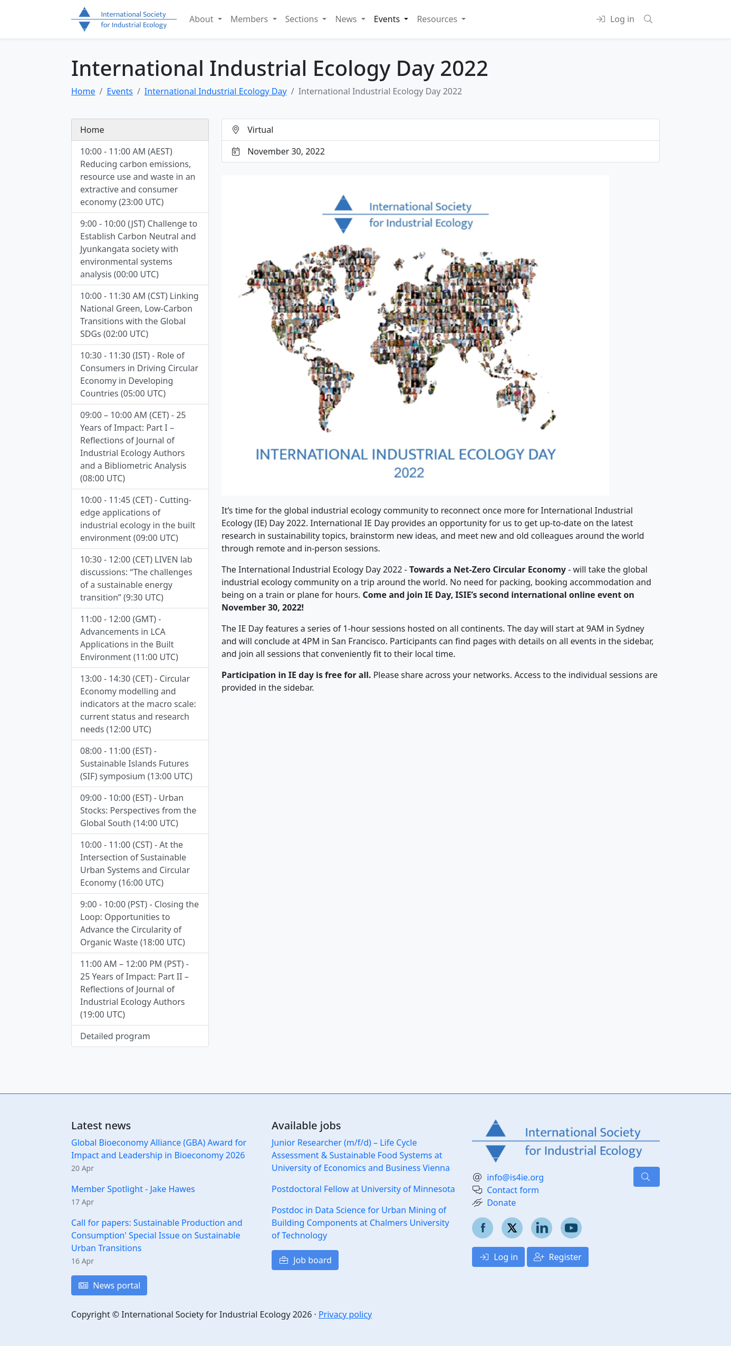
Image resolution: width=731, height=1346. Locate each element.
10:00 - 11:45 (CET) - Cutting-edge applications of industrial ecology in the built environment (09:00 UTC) (137, 519)
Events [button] (388, 19)
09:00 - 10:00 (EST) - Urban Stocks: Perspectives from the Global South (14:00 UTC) (138, 810)
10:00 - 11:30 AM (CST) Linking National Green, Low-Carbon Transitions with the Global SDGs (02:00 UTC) (139, 315)
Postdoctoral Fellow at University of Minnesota (363, 1189)
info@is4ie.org (515, 1177)
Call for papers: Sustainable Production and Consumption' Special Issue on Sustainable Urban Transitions (156, 1235)
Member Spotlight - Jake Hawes (133, 1189)
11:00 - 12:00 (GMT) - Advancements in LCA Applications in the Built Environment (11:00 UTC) (129, 638)
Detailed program (115, 1036)
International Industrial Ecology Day (216, 91)
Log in (498, 1257)
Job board (305, 1260)
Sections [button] (303, 19)
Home (83, 91)
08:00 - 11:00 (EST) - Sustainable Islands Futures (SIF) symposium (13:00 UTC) (136, 763)
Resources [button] (438, 19)
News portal (109, 1285)
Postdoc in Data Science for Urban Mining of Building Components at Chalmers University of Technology (360, 1222)
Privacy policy (345, 1314)
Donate (501, 1202)
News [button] (347, 19)
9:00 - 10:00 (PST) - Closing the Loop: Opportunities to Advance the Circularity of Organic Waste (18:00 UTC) (139, 923)
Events (119, 91)
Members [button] (250, 19)
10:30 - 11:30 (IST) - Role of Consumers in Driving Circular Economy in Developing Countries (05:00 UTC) (139, 374)
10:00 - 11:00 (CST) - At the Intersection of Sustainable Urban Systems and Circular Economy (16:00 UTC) (135, 863)
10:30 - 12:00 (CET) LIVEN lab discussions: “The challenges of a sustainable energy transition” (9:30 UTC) (136, 578)
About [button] (202, 19)
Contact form (513, 1190)
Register (557, 1257)
